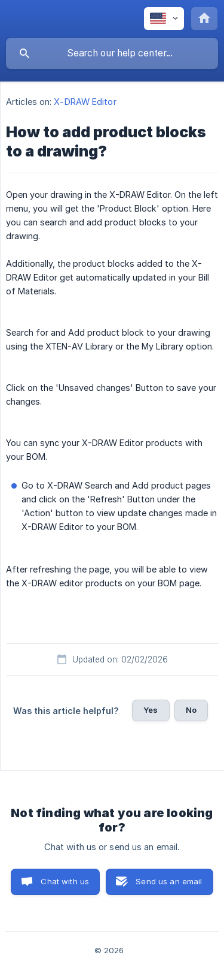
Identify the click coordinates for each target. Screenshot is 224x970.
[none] (164, 18)
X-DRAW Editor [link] (85, 102)
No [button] (191, 710)
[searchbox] (112, 53)
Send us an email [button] (169, 881)
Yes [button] (150, 710)
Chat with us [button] (65, 881)
